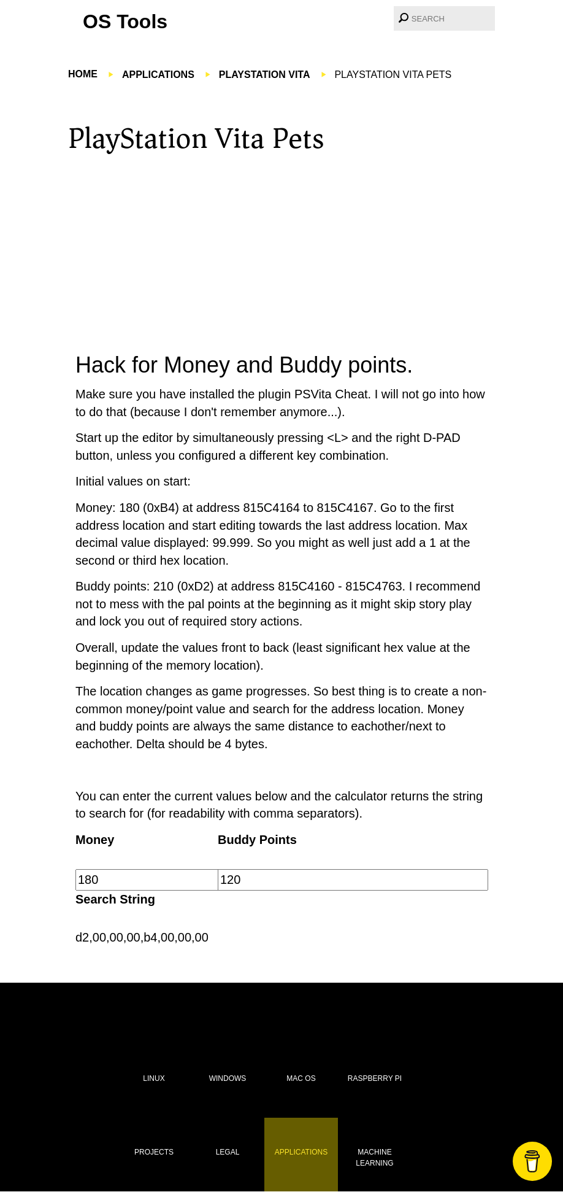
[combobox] (444, 18)
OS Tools (125, 21)
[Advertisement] (281, 250)
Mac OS (300, 1078)
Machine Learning (374, 1157)
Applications (301, 1152)
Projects (154, 1152)
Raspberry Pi (375, 1078)
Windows (228, 1078)
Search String (115, 899)
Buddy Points (257, 839)
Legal (228, 1152)
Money (94, 839)
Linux (153, 1078)
